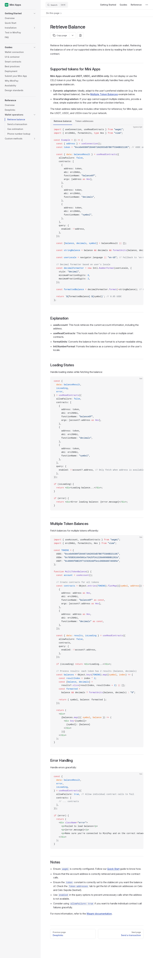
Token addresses (84, 121)
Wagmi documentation (99, 913)
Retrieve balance (63, 121)
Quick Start (113, 868)
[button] (20, 13)
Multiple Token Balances (104, 94)
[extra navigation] (146, 5)
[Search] (56, 5)
